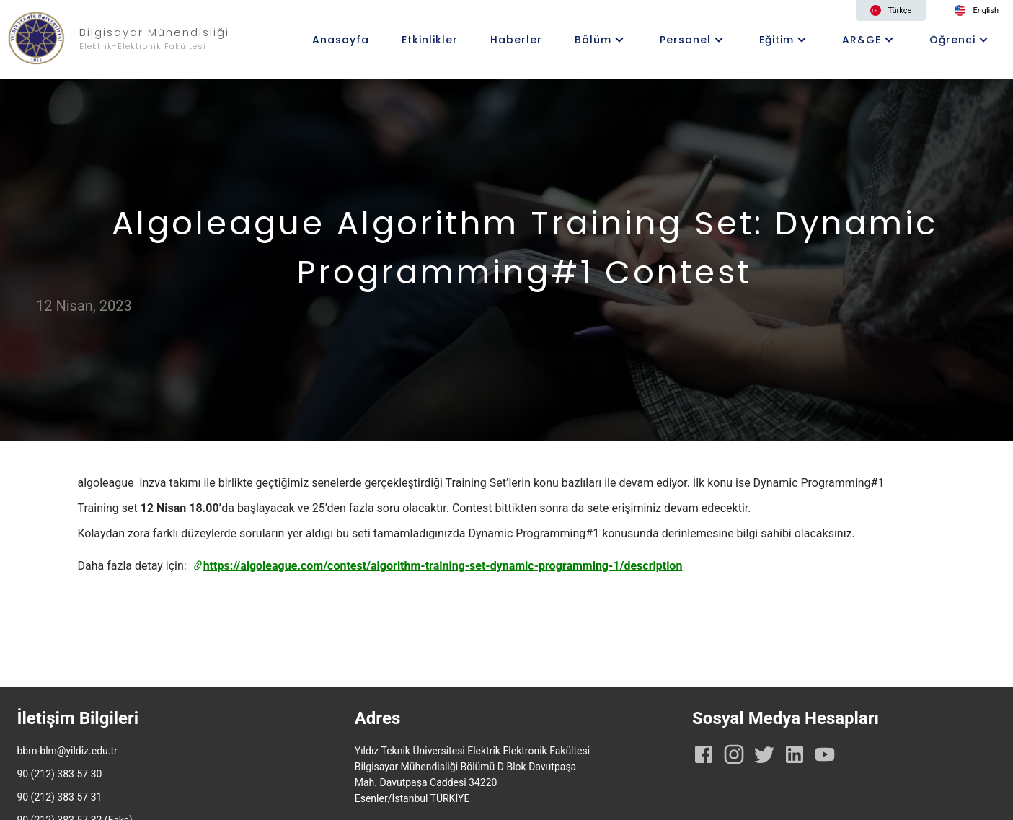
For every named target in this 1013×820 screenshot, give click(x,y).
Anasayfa (340, 39)
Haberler (516, 39)
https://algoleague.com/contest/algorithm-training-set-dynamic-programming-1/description (438, 566)
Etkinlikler (430, 39)
